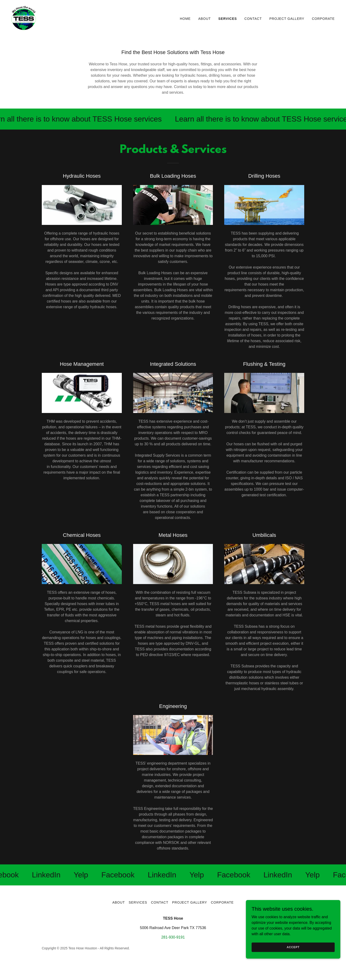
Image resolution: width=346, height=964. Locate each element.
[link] (23, 18)
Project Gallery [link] (286, 19)
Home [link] (185, 19)
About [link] (204, 19)
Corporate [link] (323, 19)
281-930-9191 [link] (173, 937)
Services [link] (227, 19)
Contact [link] (253, 19)
